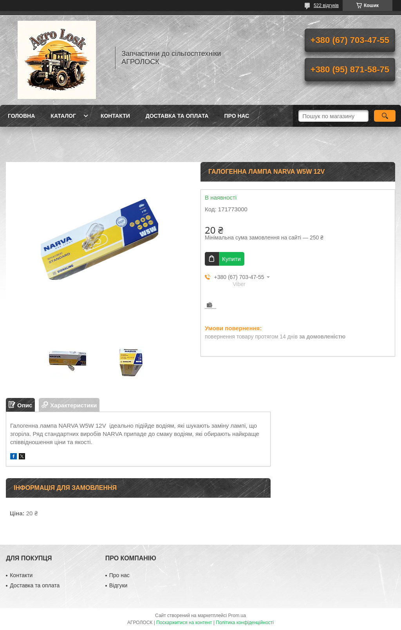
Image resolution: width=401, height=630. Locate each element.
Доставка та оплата (177, 116)
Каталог (63, 116)
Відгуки (118, 585)
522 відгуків (326, 5)
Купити (231, 259)
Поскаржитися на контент (184, 622)
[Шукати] (385, 116)
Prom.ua (237, 615)
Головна (21, 116)
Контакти (115, 116)
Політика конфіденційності (245, 622)
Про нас (236, 116)
